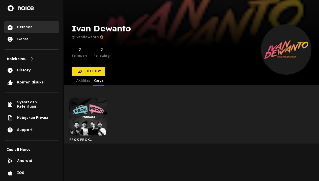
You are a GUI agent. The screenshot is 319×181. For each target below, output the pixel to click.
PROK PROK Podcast (79, 141)
